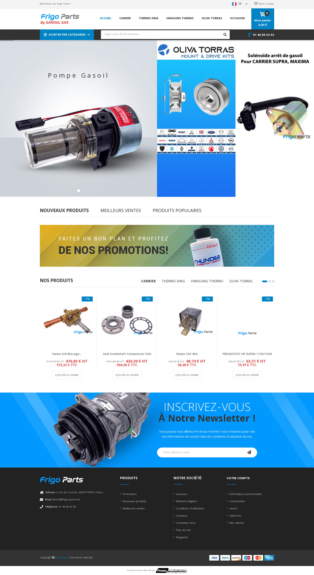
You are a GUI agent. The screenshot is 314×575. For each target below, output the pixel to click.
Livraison (181, 494)
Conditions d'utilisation (189, 509)
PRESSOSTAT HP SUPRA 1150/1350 (247, 354)
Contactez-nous (185, 523)
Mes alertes (236, 523)
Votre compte (238, 478)
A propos (181, 516)
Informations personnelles (245, 494)
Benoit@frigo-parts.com (62, 500)
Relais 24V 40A (187, 354)
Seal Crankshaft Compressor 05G (127, 354)
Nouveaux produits (134, 501)
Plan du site (183, 530)
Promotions (129, 494)
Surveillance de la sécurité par (157, 570)
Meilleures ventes (133, 509)
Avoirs (233, 509)
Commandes (237, 501)
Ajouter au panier (66, 375)
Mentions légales (186, 501)
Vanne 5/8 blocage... (67, 354)
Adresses (235, 516)
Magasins (181, 537)
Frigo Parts (61, 558)
